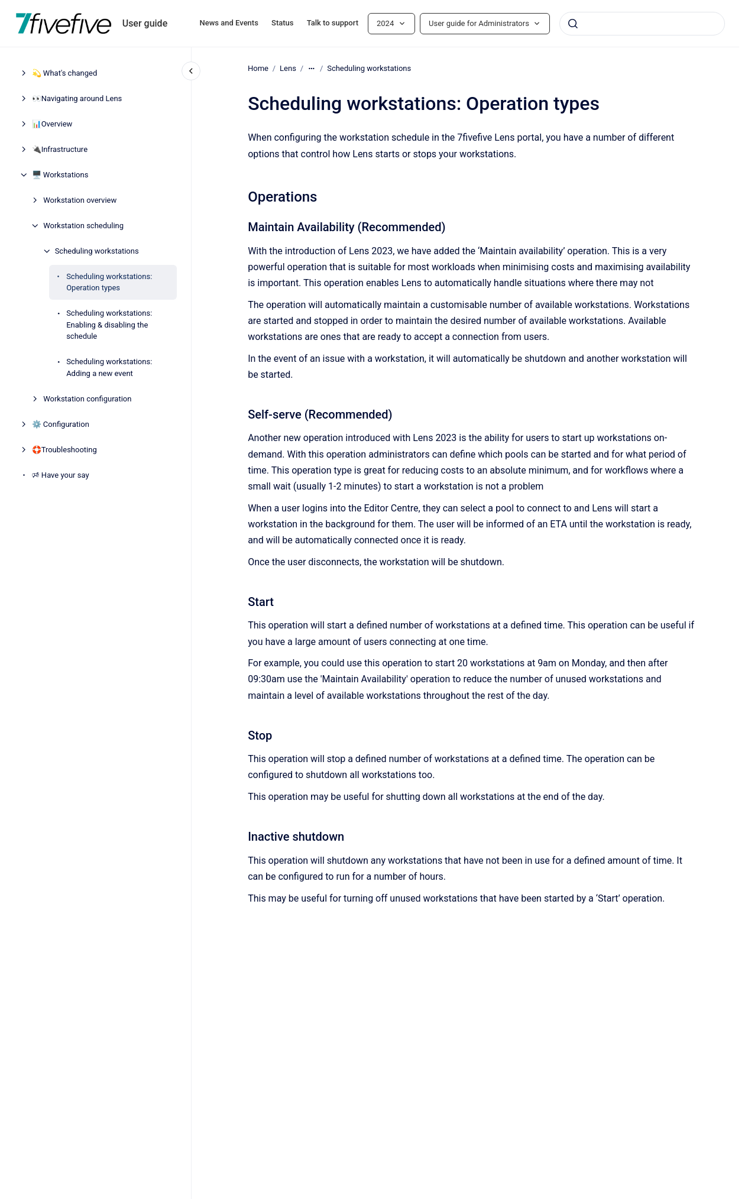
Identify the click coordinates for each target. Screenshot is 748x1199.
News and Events (229, 22)
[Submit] (573, 23)
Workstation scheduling (83, 225)
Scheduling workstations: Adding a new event (109, 367)
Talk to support (332, 22)
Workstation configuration (87, 398)
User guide (145, 23)
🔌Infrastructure (60, 149)
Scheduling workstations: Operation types (109, 282)
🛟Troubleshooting (64, 449)
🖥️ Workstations (60, 174)
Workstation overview (79, 200)
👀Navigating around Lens (77, 98)
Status (282, 22)
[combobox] (642, 23)
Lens (288, 68)
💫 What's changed (65, 73)
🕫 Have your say (60, 475)
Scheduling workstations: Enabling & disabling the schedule (109, 325)
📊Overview (52, 123)
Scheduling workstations (97, 251)
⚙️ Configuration (60, 424)
